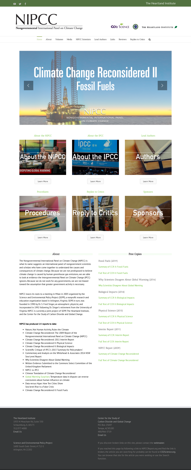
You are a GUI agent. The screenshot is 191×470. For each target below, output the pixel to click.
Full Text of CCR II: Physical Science (115, 322)
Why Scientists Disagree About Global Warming (120, 285)
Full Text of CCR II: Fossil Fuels (113, 273)
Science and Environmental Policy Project (32, 442)
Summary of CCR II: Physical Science (115, 316)
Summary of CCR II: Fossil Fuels (113, 266)
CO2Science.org (167, 451)
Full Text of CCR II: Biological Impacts (116, 304)
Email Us (17, 431)
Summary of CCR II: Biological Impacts (116, 297)
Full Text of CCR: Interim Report (113, 341)
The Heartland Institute (24, 418)
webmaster (159, 442)
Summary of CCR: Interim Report (113, 335)
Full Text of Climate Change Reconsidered (118, 360)
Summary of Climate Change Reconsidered (118, 353)
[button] (150, 39)
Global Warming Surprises (37, 376)
